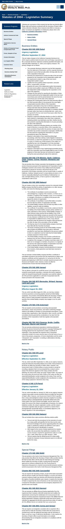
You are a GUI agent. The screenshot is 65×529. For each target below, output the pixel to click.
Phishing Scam (9, 68)
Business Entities (32, 34)
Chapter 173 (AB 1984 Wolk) (33, 453)
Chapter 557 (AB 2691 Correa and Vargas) (38, 506)
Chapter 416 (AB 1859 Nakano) (34, 182)
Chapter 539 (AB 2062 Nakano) (34, 414)
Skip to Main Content (7, 1)
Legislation (24, 14)
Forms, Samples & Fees (10, 53)
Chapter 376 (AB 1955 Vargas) (34, 267)
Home (3, 14)
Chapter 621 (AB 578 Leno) (33, 353)
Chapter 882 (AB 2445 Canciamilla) (36, 471)
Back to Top (25, 343)
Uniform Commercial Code (11, 35)
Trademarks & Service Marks (10, 43)
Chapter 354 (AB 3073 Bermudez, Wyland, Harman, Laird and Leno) (42, 282)
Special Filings (31, 40)
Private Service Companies (8, 96)
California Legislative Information (32, 31)
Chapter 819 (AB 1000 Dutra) (33, 49)
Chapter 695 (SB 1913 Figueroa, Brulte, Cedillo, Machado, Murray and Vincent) (41, 323)
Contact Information (9, 57)
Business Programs (13, 14)
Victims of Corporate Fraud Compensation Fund (11, 49)
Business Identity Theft (11, 72)
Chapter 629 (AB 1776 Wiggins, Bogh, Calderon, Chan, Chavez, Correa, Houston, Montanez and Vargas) (41, 159)
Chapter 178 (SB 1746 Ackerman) (35, 305)
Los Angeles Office (9, 61)
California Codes (8, 92)
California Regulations (10, 94)
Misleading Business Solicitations (10, 76)
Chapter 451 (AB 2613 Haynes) (34, 488)
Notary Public (31, 37)
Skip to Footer (19, 1)
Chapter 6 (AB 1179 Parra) (32, 383)
